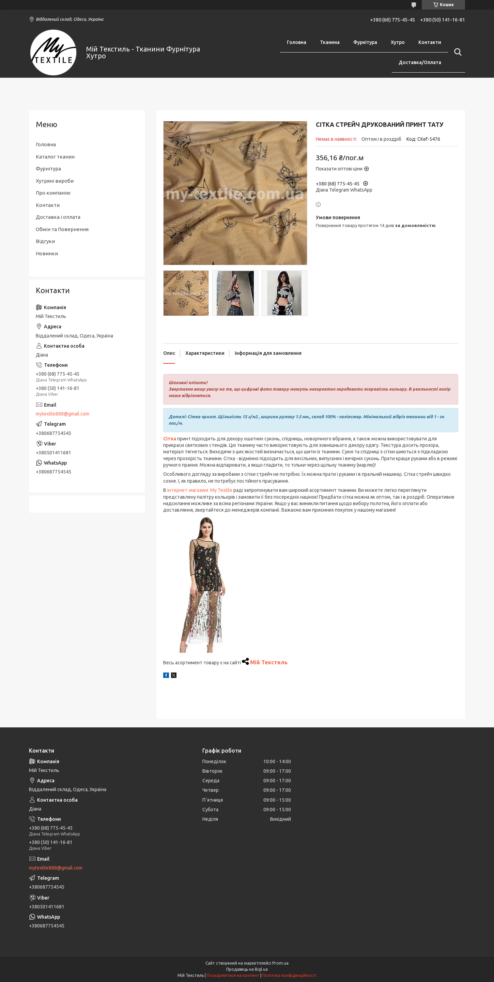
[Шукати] (456, 52)
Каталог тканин (55, 157)
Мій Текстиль (269, 662)
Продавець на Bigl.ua (247, 969)
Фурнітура (365, 42)
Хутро (398, 42)
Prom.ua (280, 963)
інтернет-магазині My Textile (199, 490)
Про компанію (53, 193)
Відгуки (45, 241)
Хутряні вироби (55, 181)
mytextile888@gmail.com (62, 414)
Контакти (429, 42)
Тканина (330, 42)
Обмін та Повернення (62, 229)
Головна (296, 42)
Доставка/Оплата (420, 62)
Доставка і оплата (58, 217)
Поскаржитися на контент (233, 975)
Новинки (47, 253)
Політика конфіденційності (289, 975)
